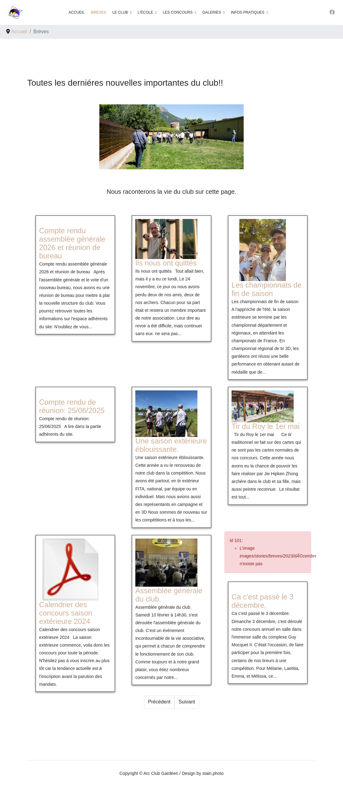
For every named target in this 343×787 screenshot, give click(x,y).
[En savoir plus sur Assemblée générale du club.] (166, 563)
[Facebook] (332, 12)
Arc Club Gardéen (160, 773)
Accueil (77, 12)
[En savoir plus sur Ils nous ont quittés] (166, 239)
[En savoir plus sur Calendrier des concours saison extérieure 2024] (70, 570)
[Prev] (159, 702)
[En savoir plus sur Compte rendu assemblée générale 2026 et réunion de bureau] (72, 243)
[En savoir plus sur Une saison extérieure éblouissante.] (166, 413)
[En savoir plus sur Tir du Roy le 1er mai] (263, 406)
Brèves (98, 12)
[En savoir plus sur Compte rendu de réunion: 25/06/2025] (72, 406)
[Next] (186, 702)
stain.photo (213, 773)
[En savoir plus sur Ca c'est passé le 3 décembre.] (263, 601)
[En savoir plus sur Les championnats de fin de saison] (263, 250)
